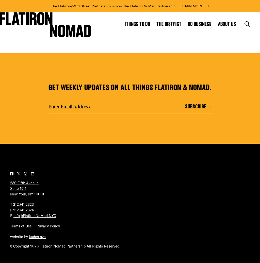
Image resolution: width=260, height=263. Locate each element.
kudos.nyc (37, 237)
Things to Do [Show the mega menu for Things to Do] (137, 24)
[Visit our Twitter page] (19, 174)
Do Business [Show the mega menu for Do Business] (200, 24)
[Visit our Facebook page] (12, 174)
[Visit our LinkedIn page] (32, 174)
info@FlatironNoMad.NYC (34, 215)
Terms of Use (21, 226)
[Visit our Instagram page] (26, 174)
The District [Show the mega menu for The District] (168, 24)
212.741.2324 (23, 210)
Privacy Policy (48, 226)
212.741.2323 (23, 204)
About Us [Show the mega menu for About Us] (227, 24)
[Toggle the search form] (247, 24)
